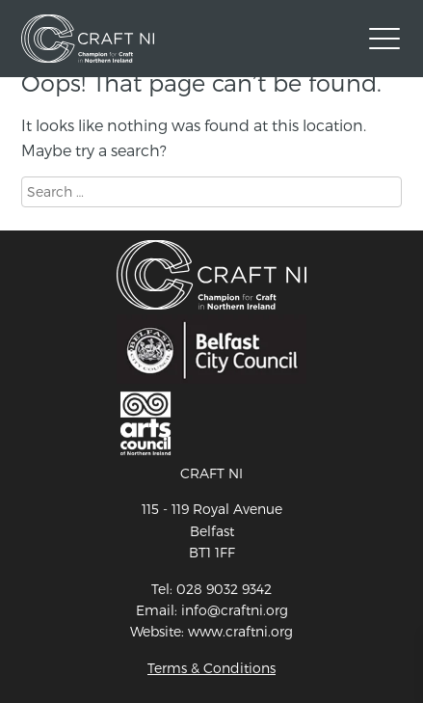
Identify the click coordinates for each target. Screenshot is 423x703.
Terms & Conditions (211, 668)
